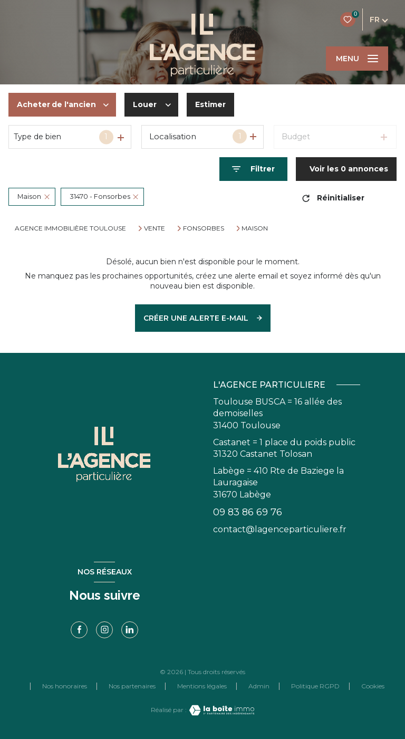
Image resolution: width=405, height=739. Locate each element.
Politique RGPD (315, 686)
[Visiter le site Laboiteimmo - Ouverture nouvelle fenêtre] (220, 710)
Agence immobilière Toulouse (70, 228)
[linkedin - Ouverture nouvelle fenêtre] (129, 629)
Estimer (210, 104)
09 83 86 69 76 (247, 512)
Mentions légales (202, 686)
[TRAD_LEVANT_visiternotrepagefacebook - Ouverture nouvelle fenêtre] (79, 629)
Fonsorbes (203, 228)
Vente (154, 228)
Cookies (372, 686)
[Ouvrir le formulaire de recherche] (253, 169)
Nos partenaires (132, 686)
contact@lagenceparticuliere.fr (279, 529)
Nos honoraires (64, 686)
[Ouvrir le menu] (357, 58)
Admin (258, 686)
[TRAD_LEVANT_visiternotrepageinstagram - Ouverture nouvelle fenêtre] (104, 629)
